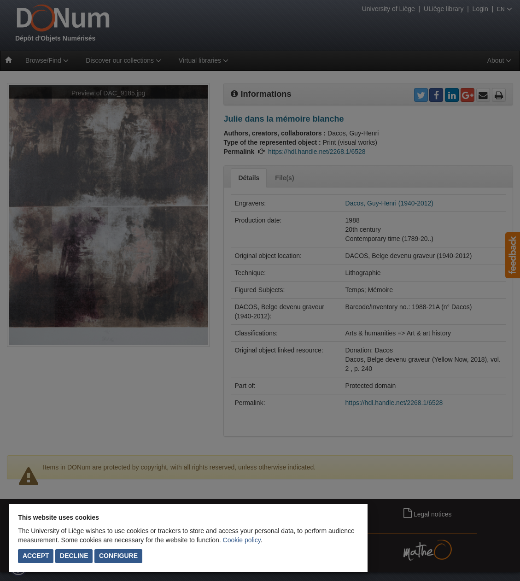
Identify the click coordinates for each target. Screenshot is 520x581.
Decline (74, 555)
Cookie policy (242, 540)
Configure (118, 555)
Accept (36, 555)
